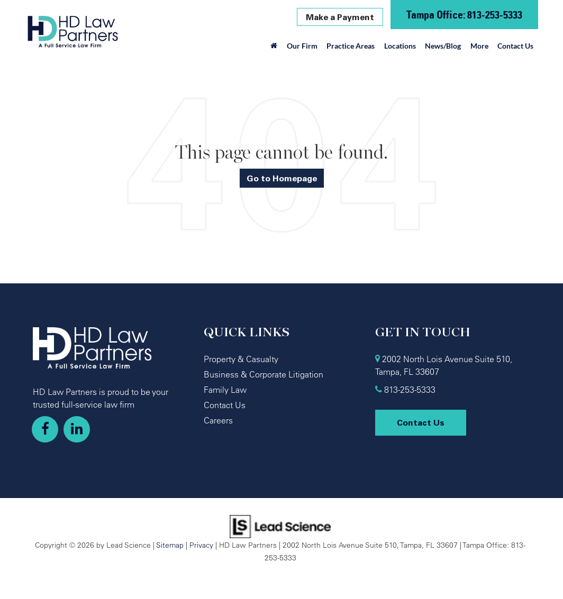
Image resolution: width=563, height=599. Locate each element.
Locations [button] (400, 45)
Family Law (225, 389)
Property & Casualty (241, 359)
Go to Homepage (282, 178)
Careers (218, 420)
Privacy (201, 544)
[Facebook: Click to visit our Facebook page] (45, 429)
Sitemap (170, 544)
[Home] (274, 48)
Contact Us (515, 45)
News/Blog (443, 45)
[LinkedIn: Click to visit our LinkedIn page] (76, 429)
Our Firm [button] (302, 45)
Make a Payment (340, 17)
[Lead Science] (280, 525)
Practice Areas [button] (350, 45)
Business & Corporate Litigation (263, 374)
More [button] (479, 45)
